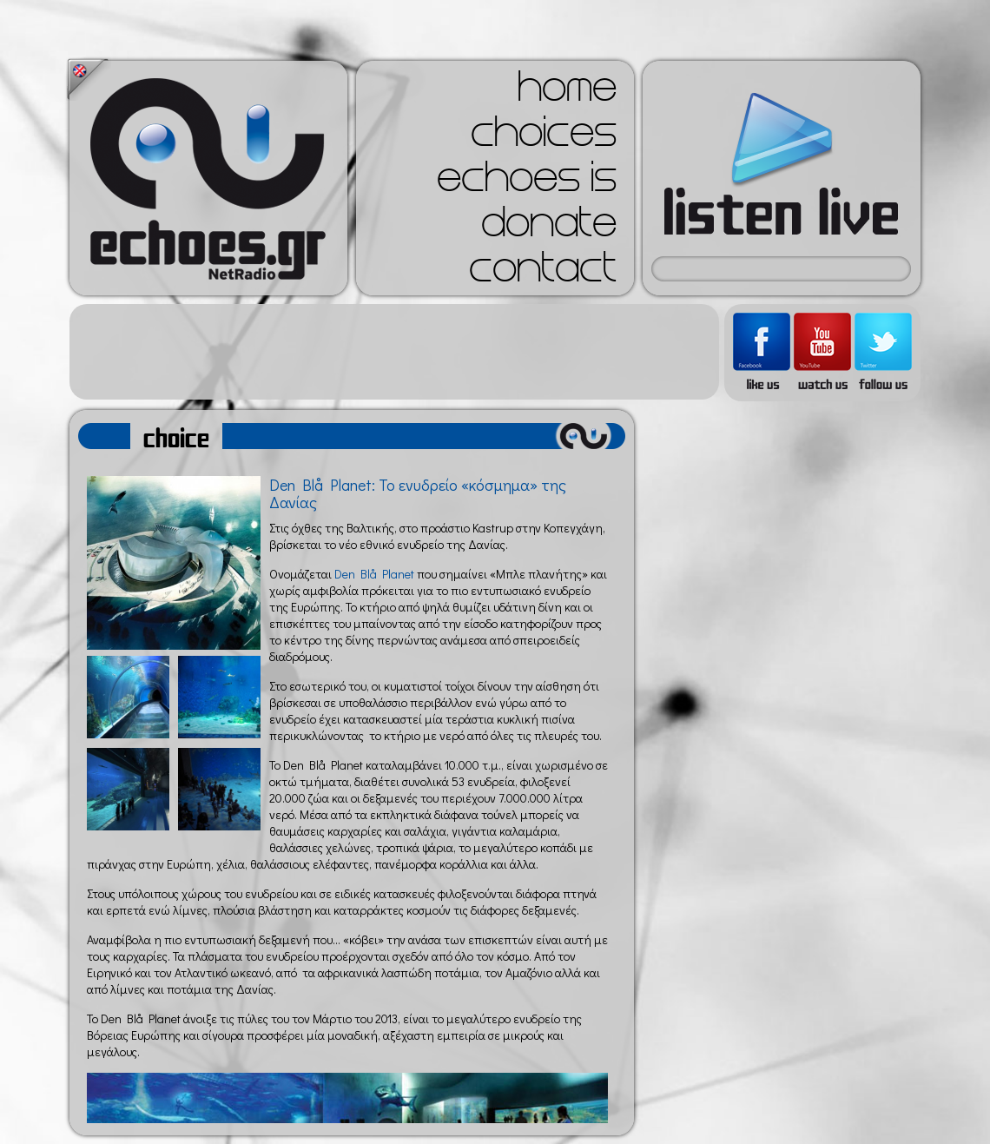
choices (544, 137)
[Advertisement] (394, 352)
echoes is (527, 182)
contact (543, 272)
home (567, 92)
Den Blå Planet (374, 573)
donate (549, 227)
